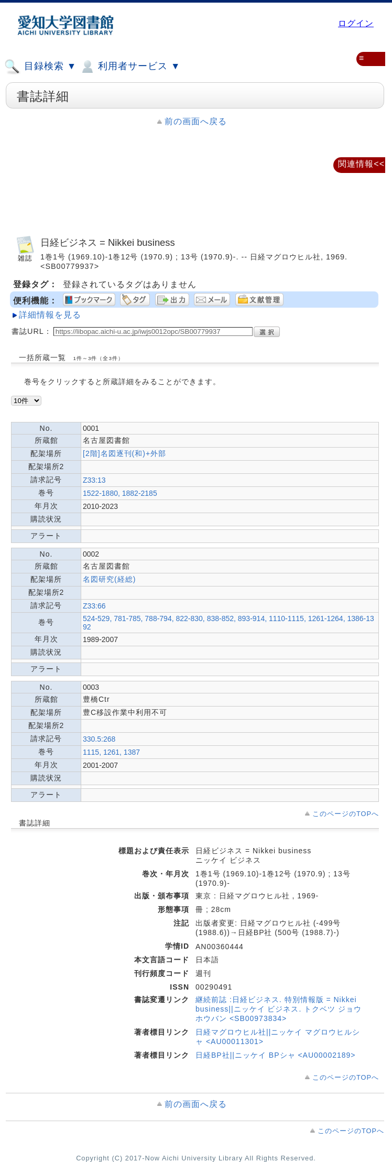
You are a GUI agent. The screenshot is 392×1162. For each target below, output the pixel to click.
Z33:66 (94, 606)
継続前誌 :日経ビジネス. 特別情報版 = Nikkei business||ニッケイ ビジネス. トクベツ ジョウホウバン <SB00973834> (278, 1009)
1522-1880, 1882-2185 (120, 493)
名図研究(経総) (109, 579)
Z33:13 (94, 480)
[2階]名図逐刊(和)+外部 (124, 453)
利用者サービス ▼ (129, 66)
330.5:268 (99, 739)
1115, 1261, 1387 (111, 752)
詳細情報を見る (50, 314)
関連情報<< (361, 163)
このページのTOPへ (345, 814)
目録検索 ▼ (40, 66)
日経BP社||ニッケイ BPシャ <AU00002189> (275, 1055)
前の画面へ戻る (196, 121)
